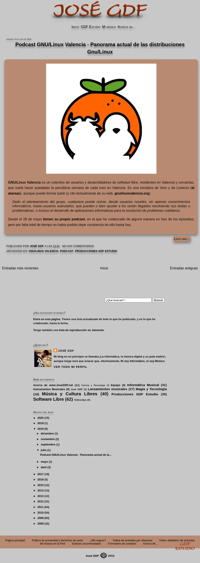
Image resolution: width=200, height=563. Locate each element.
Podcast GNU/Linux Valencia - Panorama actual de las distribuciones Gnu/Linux (100, 48)
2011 (41, 507)
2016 (41, 479)
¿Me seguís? (98, 540)
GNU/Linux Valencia (43, 251)
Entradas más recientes (20, 268)
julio (43, 450)
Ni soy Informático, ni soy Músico (142, 361)
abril (44, 467)
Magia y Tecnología (151, 389)
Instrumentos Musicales (49, 389)
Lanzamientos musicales (107, 389)
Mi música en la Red (52, 543)
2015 (41, 485)
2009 (41, 518)
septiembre (48, 444)
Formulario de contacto (122, 543)
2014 (41, 490)
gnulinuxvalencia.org (132, 193)
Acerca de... (126, 27)
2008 (41, 523)
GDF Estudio (90, 27)
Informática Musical (143, 385)
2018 (41, 428)
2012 (41, 501)
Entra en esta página (46, 319)
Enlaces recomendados (86, 543)
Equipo (115, 385)
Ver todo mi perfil (70, 366)
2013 (41, 496)
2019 (41, 423)
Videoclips (80, 400)
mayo (44, 461)
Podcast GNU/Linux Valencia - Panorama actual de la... (75, 454)
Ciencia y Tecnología (93, 385)
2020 (41, 417)
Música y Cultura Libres (69, 393)
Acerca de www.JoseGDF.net (53, 385)
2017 (41, 474)
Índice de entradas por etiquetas (132, 540)
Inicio (75, 27)
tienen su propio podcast (64, 219)
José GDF (66, 350)
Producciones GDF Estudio (96, 251)
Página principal (15, 540)
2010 (41, 512)
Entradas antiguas (184, 268)
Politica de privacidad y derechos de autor (57, 540)
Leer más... (182, 239)
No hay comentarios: (78, 246)
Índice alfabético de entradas (177, 540)
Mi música (109, 27)
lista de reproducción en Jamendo (81, 330)
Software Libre (48, 399)
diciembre (47, 433)
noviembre (48, 439)
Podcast (66, 251)
